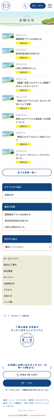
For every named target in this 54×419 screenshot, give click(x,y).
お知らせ (23, 43)
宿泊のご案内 (10, 264)
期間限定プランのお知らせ (29, 38)
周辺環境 (8, 270)
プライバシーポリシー (27, 410)
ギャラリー (9, 277)
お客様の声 (9, 283)
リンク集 (8, 301)
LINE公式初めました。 (27, 68)
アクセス (8, 289)
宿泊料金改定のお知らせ (28, 53)
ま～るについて (11, 258)
